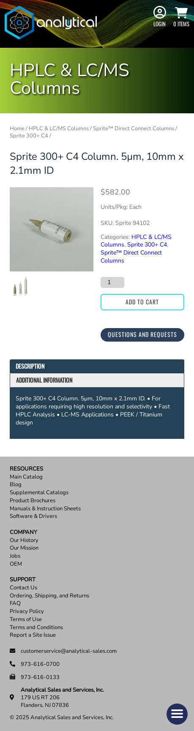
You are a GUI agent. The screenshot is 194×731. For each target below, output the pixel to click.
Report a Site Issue (33, 635)
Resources (26, 469)
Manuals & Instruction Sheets (45, 508)
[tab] (97, 366)
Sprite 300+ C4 (29, 136)
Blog (16, 484)
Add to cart (142, 301)
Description (30, 365)
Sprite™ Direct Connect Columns (133, 128)
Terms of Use (26, 619)
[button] (177, 714)
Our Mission (24, 548)
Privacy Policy (27, 611)
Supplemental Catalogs (39, 492)
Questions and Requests (142, 334)
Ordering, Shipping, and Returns (49, 596)
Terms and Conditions (36, 627)
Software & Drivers (33, 516)
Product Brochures (32, 500)
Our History (24, 540)
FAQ (15, 603)
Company (23, 532)
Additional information (44, 379)
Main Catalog (26, 477)
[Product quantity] (112, 282)
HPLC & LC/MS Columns (59, 128)
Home (17, 128)
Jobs (15, 556)
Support (23, 579)
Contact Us (23, 587)
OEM (16, 564)
